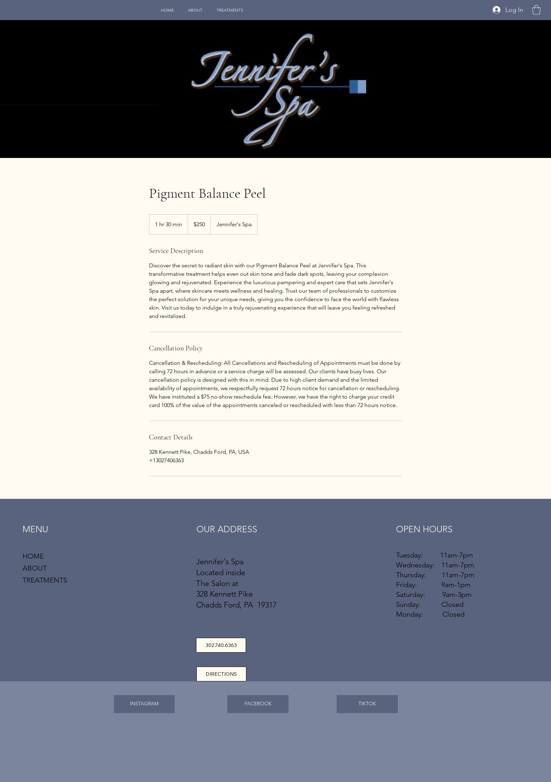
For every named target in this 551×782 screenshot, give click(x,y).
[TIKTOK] (367, 704)
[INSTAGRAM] (144, 704)
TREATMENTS (44, 580)
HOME (33, 556)
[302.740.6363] (221, 645)
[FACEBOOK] (258, 704)
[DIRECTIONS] (221, 674)
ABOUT (34, 568)
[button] (536, 9)
